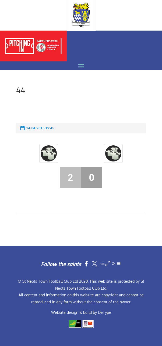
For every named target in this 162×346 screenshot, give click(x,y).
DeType (104, 312)
